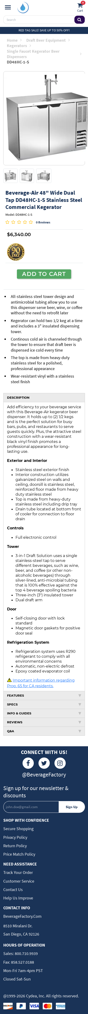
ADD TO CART (44, 273)
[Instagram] (60, 763)
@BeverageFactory (44, 774)
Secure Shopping (18, 828)
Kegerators (19, 45)
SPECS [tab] (44, 704)
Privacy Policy (15, 837)
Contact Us (13, 889)
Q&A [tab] (44, 731)
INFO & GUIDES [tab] (44, 713)
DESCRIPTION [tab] (18, 397)
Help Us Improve (18, 898)
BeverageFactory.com (22, 916)
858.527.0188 (22, 962)
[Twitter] (44, 763)
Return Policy (15, 845)
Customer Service (18, 881)
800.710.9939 (26, 953)
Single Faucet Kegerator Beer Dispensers (44, 53)
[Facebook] (28, 763)
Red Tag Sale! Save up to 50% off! (44, 30)
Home (14, 40)
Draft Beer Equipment (48, 40)
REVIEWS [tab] (44, 722)
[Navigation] (8, 7)
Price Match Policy (19, 854)
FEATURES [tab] (44, 695)
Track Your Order (18, 872)
